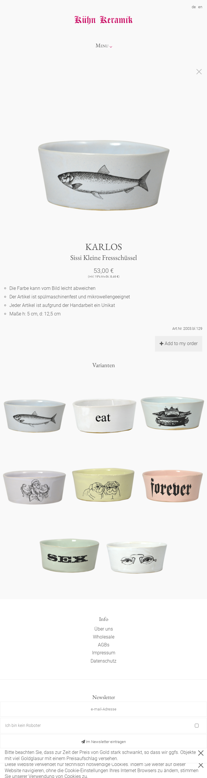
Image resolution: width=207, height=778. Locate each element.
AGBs (103, 645)
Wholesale (103, 637)
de (194, 7)
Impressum (103, 653)
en (200, 7)
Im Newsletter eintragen (103, 742)
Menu (102, 45)
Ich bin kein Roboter (23, 725)
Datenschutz (103, 661)
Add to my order (179, 343)
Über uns (103, 629)
